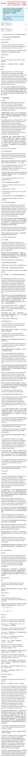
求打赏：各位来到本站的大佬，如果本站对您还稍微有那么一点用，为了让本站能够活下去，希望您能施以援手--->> (16, 3)
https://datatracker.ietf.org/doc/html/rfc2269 (13, 16)
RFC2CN (3, 3)
